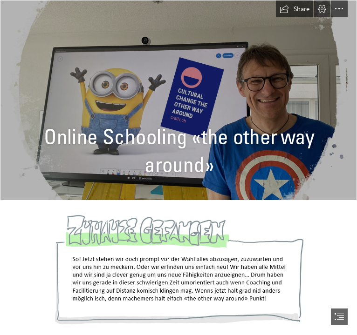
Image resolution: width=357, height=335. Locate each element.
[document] (178, 167)
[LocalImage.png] (178, 100)
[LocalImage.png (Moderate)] (178, 270)
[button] (294, 8)
